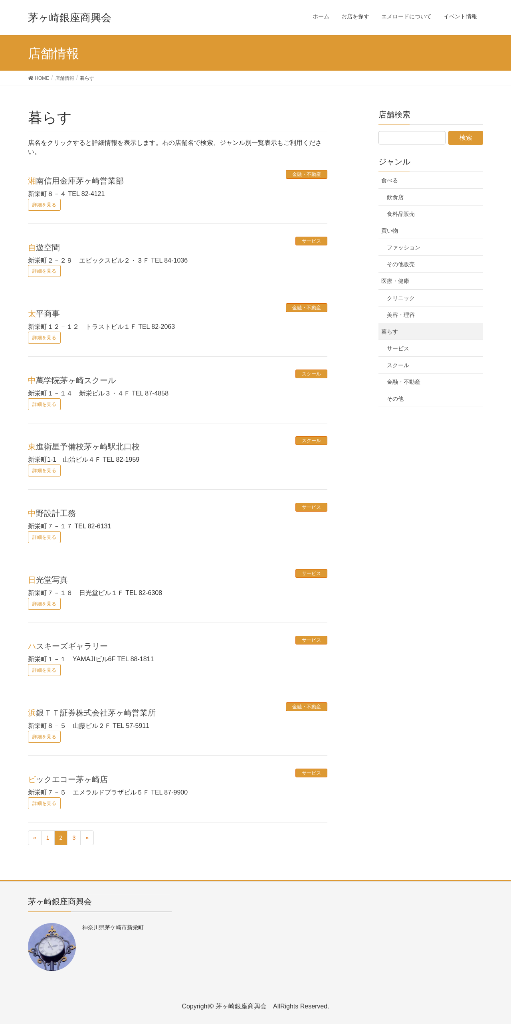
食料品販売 (401, 214)
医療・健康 (395, 281)
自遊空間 (44, 247)
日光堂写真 (48, 579)
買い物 (389, 230)
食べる (389, 180)
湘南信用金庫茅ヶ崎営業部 (76, 180)
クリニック (401, 298)
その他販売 (401, 264)
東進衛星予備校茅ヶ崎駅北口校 (84, 446)
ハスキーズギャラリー (68, 646)
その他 (395, 398)
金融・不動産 (306, 174)
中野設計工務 (52, 513)
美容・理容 (401, 315)
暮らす (389, 331)
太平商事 (44, 313)
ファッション (403, 247)
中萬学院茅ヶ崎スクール (72, 380)
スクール (311, 374)
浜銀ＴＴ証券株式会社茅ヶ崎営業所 (92, 712)
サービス (311, 241)
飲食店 (395, 197)
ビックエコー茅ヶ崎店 (68, 779)
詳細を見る (44, 205)
